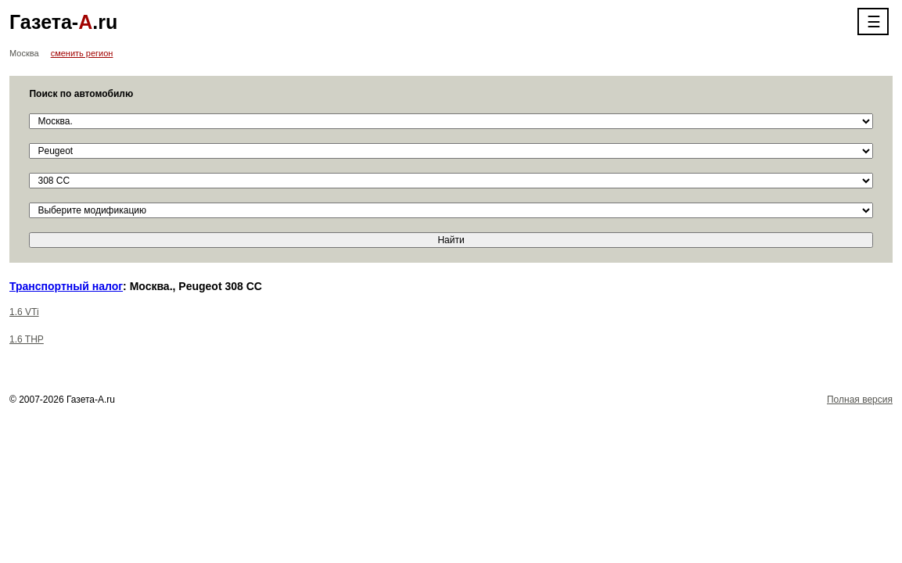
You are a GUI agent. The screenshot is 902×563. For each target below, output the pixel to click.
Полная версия (860, 399)
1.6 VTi (24, 312)
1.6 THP (26, 339)
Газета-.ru (63, 22)
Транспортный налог (66, 286)
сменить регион (82, 53)
